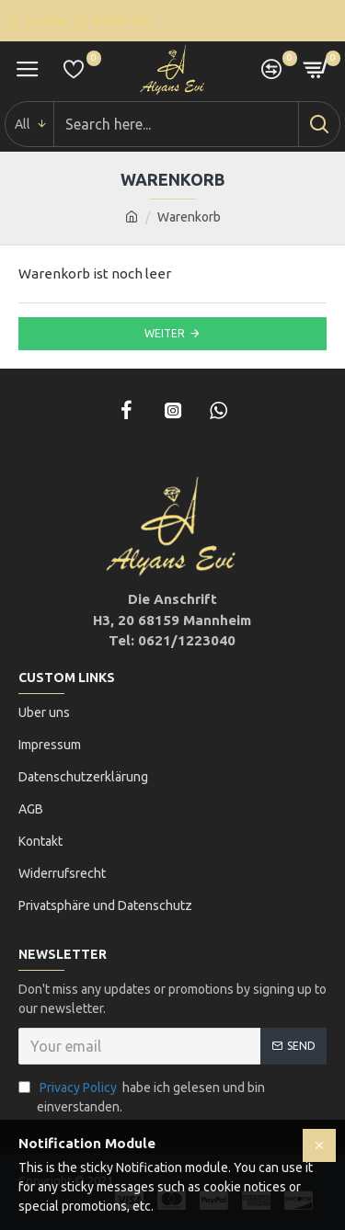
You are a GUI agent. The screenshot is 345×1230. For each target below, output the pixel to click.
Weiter (164, 333)
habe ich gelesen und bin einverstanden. (141, 1096)
